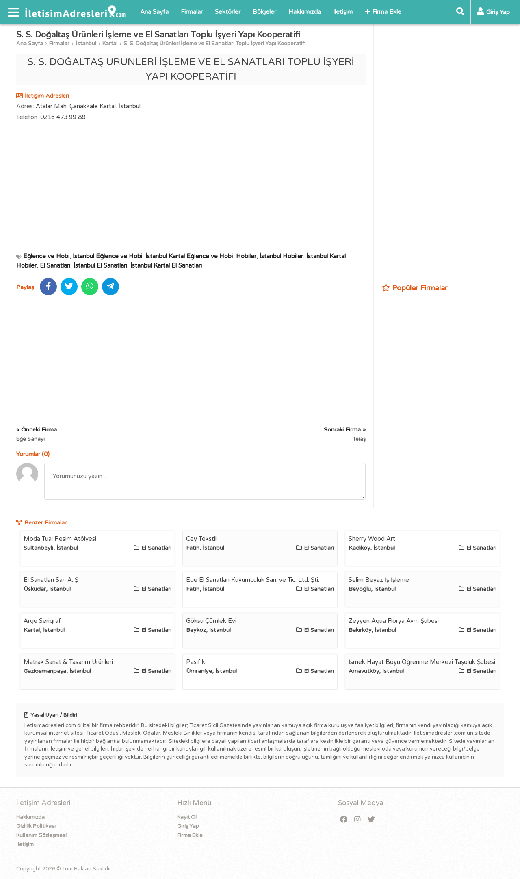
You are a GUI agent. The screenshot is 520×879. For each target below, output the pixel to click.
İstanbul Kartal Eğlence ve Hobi (189, 256)
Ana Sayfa (154, 11)
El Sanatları (55, 265)
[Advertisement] (191, 187)
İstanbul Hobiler (281, 256)
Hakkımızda (304, 11)
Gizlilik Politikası (36, 826)
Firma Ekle (383, 11)
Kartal (109, 43)
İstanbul (86, 43)
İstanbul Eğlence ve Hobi (107, 256)
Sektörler (227, 11)
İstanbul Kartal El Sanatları (166, 265)
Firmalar (192, 11)
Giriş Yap (188, 826)
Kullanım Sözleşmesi (41, 835)
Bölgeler (264, 11)
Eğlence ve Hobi (46, 256)
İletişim (343, 11)
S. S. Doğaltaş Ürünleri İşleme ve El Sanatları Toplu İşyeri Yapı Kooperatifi (215, 43)
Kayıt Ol (187, 817)
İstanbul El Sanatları (100, 265)
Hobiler (246, 256)
